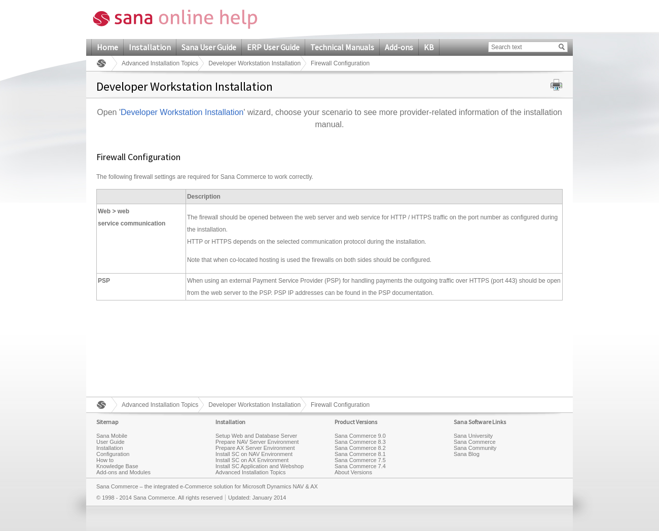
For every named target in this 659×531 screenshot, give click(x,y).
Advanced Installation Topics (160, 63)
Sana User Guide (208, 47)
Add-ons (399, 47)
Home (107, 47)
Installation (150, 47)
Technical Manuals (342, 47)
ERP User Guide (273, 47)
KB (429, 47)
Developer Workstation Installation (254, 63)
